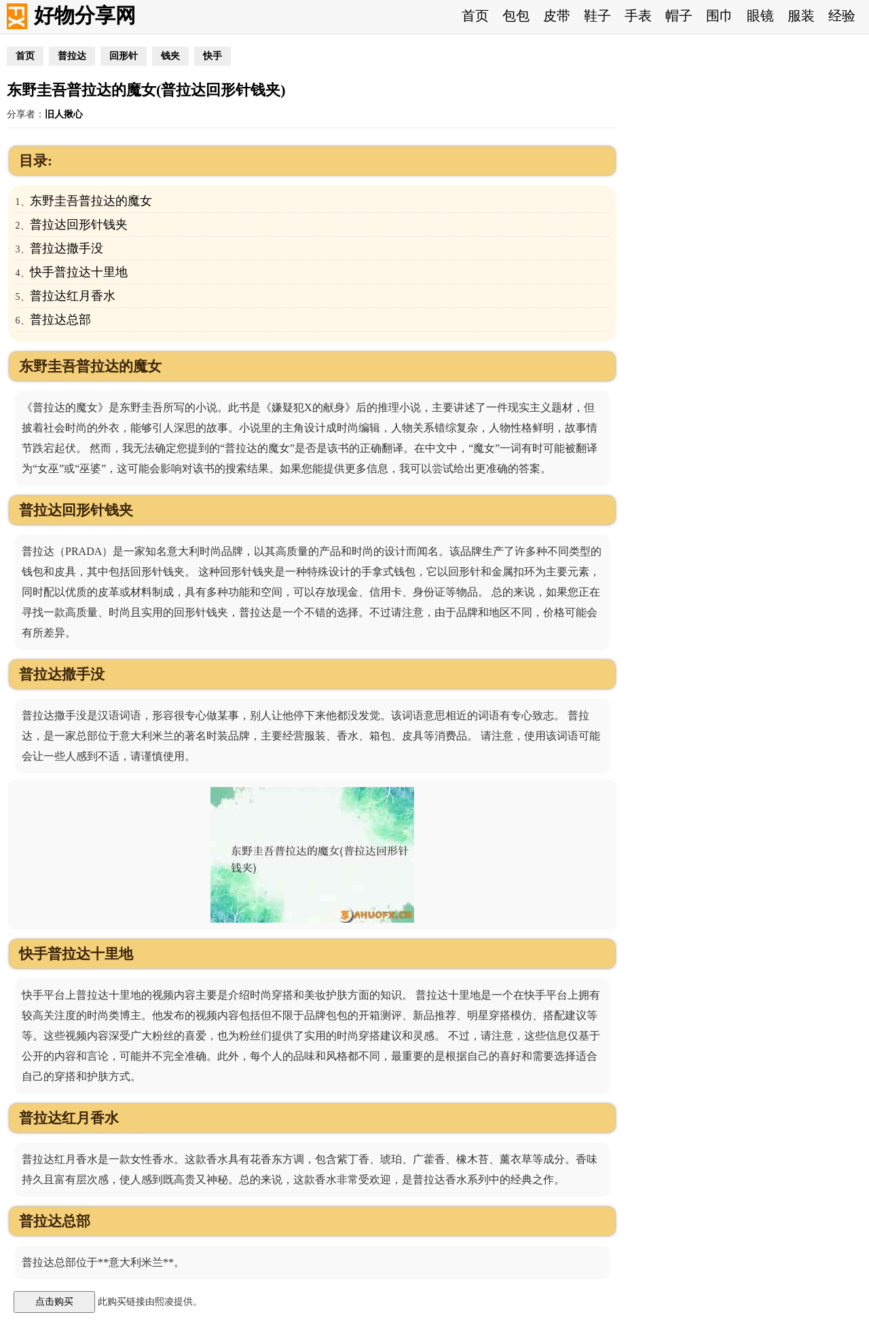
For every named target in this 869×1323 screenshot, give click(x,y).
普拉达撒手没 (66, 248)
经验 (841, 15)
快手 (212, 56)
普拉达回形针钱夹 (79, 224)
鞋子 (597, 15)
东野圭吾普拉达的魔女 (91, 201)
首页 (475, 15)
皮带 (556, 15)
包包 (516, 15)
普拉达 (72, 56)
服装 (801, 15)
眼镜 (760, 15)
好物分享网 (85, 15)
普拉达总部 (60, 319)
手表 (638, 15)
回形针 (123, 56)
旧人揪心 (64, 114)
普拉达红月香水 (72, 296)
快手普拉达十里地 (79, 272)
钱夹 (170, 56)
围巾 (719, 15)
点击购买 (54, 1301)
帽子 (678, 15)
